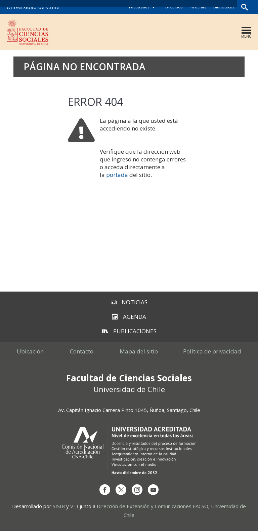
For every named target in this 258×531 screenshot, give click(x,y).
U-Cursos (174, 7)
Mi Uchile (198, 7)
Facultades (139, 7)
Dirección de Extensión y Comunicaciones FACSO (152, 506)
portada (117, 175)
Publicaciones (129, 331)
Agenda (129, 316)
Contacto (81, 351)
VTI (74, 506)
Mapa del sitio (139, 351)
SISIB (59, 506)
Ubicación (30, 351)
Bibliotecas (223, 7)
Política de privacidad (212, 351)
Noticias (129, 302)
